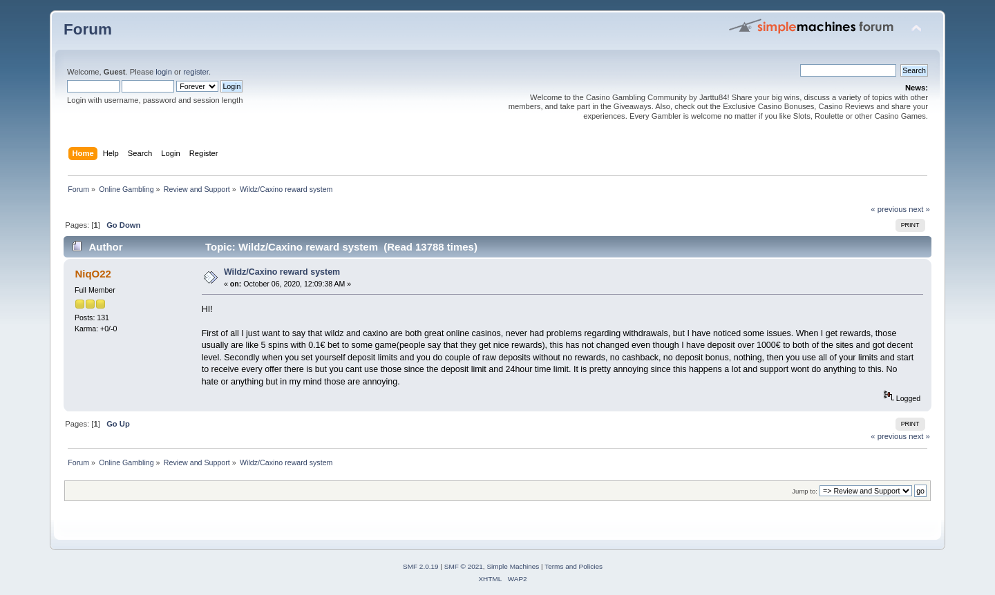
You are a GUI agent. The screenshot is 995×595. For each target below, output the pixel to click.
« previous (889, 209)
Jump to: (804, 491)
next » (919, 209)
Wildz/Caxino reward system (282, 272)
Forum (88, 29)
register (196, 72)
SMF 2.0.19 (421, 566)
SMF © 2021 (463, 566)
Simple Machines (512, 566)
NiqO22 (93, 274)
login (163, 72)
